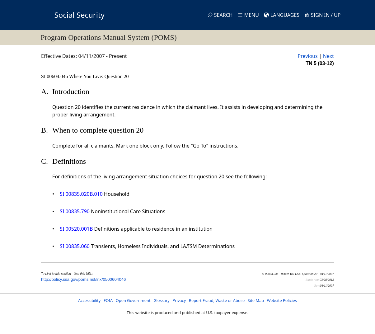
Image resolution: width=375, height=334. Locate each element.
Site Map (256, 300)
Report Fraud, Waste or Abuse (217, 300)
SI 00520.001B (76, 228)
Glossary (161, 300)
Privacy (179, 300)
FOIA (108, 300)
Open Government (133, 300)
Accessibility (89, 300)
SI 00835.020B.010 (81, 194)
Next (328, 56)
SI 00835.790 (75, 211)
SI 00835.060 (75, 246)
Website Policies (282, 300)
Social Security (79, 15)
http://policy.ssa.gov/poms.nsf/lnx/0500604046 (83, 279)
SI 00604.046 (55, 76)
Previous (307, 56)
